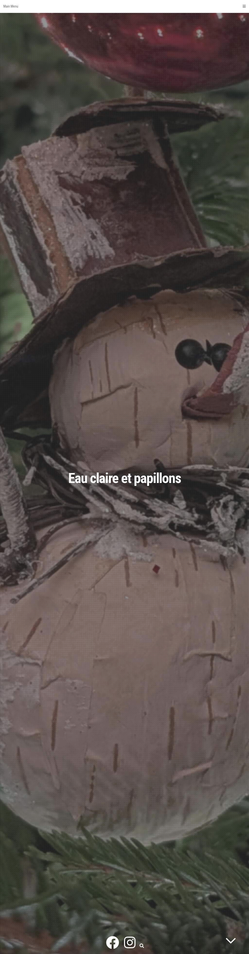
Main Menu (124, 6)
